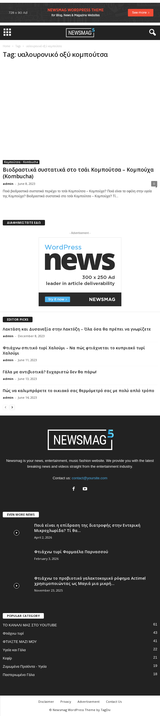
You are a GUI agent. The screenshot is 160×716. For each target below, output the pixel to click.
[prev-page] (5, 407)
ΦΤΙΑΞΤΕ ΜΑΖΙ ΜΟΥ (20, 642)
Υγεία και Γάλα (14, 650)
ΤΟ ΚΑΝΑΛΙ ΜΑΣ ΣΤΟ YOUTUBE (30, 625)
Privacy (65, 701)
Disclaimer (46, 701)
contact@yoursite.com (89, 478)
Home (6, 46)
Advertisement (89, 701)
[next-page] (12, 407)
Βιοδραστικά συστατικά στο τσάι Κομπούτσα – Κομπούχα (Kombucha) (78, 173)
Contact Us (114, 701)
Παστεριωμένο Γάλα (18, 675)
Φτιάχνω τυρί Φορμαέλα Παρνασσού (71, 551)
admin (8, 184)
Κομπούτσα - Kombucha (21, 162)
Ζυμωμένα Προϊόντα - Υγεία (25, 666)
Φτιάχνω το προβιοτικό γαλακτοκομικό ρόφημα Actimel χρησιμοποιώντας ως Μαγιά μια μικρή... (90, 581)
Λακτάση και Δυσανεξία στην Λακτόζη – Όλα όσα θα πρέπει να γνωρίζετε (77, 329)
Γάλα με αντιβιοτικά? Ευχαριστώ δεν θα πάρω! (50, 371)
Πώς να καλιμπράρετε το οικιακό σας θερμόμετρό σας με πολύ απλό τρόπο (78, 390)
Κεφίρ (7, 658)
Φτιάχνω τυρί (13, 633)
